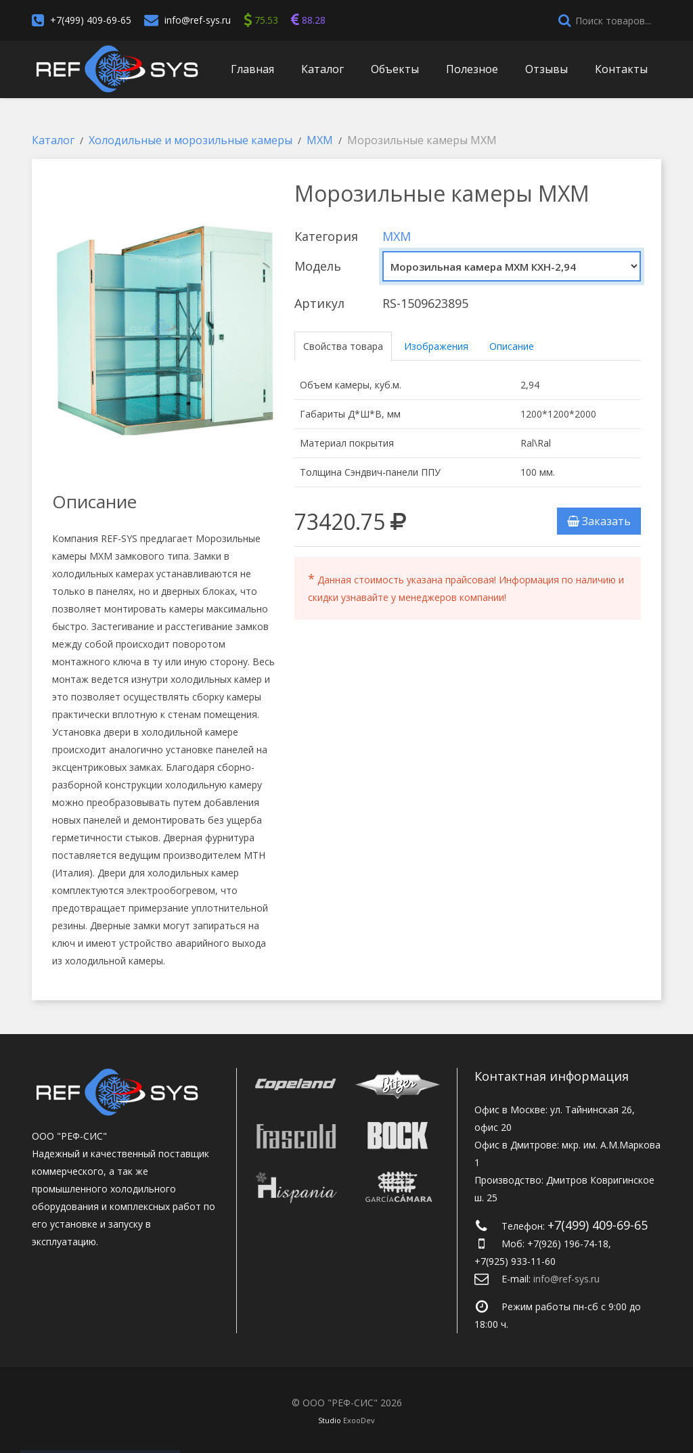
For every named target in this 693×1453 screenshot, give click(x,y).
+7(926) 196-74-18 (567, 1243)
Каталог (322, 69)
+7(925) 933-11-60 (515, 1261)
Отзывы (546, 69)
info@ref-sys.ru (197, 20)
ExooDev (359, 1420)
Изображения (436, 346)
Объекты (395, 69)
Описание (511, 346)
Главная (252, 69)
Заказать (599, 521)
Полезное (472, 69)
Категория (326, 236)
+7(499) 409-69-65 (90, 20)
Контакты (621, 69)
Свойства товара (343, 346)
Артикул (319, 303)
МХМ (396, 236)
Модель (317, 266)
